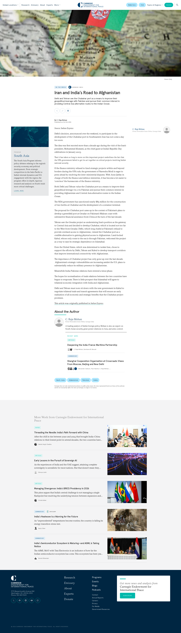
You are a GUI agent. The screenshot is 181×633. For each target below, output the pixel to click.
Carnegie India (77, 87)
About (42, 5)
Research (25, 5)
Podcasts (96, 589)
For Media (95, 606)
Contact (95, 595)
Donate (168, 5)
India (95, 380)
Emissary (35, 5)
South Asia (60, 380)
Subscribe (127, 595)
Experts (49, 5)
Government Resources (101, 609)
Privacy (95, 603)
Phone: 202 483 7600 (19, 595)
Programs (96, 577)
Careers (95, 600)
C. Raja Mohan (62, 120)
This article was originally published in (78, 303)
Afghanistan (73, 380)
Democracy (132, 5)
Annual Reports (97, 598)
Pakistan (85, 380)
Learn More (19, 190)
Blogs (94, 585)
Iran (142, 5)
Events (95, 581)
